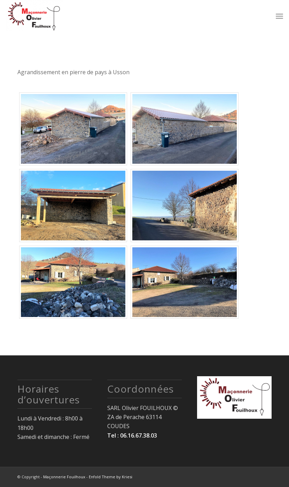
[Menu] (279, 15)
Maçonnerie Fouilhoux (64, 476)
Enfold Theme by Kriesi (110, 476)
